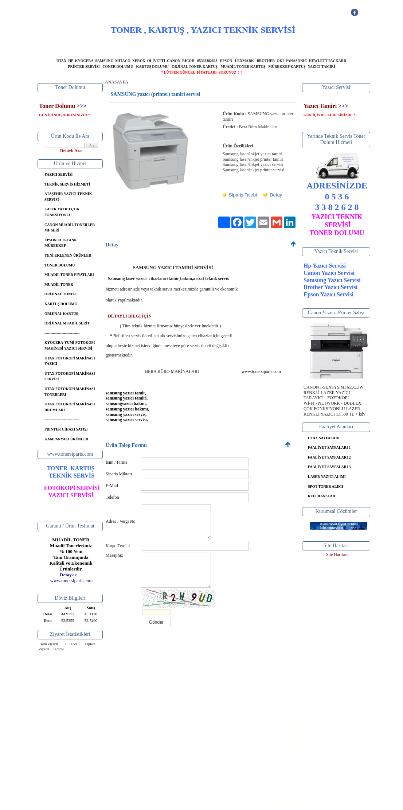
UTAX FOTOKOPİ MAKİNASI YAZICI (69, 361)
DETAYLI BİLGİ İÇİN (130, 316)
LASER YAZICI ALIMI (327, 477)
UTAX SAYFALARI (324, 438)
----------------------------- (62, 333)
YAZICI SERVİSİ (188, 45)
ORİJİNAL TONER (60, 294)
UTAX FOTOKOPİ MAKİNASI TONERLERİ (69, 392)
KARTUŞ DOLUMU (60, 304)
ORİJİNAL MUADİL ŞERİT (67, 323)
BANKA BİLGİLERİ (233, 45)
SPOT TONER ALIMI (325, 486)
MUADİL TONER (58, 285)
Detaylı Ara (71, 150)
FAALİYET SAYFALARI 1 (329, 447)
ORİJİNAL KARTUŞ (61, 314)
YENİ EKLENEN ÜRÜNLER (67, 255)
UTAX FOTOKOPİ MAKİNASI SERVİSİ (69, 376)
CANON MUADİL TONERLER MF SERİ (69, 228)
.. (71, 580)
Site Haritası (337, 554)
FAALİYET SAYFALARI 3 (329, 467)
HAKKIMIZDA (147, 45)
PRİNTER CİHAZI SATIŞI (66, 429)
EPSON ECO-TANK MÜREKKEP (60, 243)
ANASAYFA (111, 45)
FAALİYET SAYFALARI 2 (329, 457)
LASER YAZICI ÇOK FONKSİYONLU (61, 212)
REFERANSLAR (321, 496)
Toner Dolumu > (59, 106)
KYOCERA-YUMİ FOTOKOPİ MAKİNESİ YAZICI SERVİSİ (69, 345)
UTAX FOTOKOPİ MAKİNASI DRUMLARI (69, 407)
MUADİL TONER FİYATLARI (69, 275)
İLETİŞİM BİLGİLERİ (283, 45)
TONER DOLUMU (59, 265)
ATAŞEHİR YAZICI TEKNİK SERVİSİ (68, 197)
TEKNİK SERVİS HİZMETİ (67, 184)
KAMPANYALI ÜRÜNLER (66, 439)
